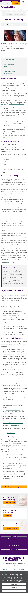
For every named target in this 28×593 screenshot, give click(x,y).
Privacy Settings (14, 584)
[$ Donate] (24, 3)
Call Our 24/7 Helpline (10, 1)
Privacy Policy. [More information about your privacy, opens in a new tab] (17, 581)
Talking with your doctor (9, 69)
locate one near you (15, 426)
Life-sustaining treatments (9, 62)
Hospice (5, 67)
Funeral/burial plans (8, 74)
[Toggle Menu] (26, 7)
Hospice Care (10, 263)
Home (6, 12)
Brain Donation (11, 433)
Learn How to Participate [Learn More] (11, 529)
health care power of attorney (16, 104)
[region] (14, 582)
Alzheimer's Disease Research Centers (13, 423)
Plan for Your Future (10, 15)
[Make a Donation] (14, 538)
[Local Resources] (14, 551)
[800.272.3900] (14, 544)
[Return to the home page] (8, 7)
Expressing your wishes (9, 60)
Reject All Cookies (14, 587)
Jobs (4, 569)
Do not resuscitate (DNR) (9, 64)
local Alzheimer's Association (13, 410)
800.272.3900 (19, 1)
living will (3, 104)
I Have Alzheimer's (19, 12)
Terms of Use (22, 569)
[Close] (26, 573)
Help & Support (12, 12)
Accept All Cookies (14, 590)
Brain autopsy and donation (9, 71)
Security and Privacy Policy (11, 569)
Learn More (8, 516)
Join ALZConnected (10, 503)
